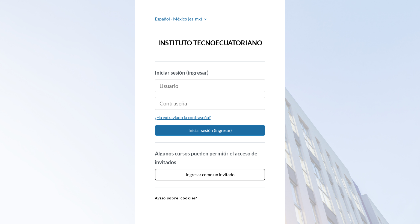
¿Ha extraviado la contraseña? (183, 117)
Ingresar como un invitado (210, 174)
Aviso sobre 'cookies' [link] (176, 198)
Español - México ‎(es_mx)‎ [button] (179, 18)
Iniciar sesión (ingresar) (210, 130)
